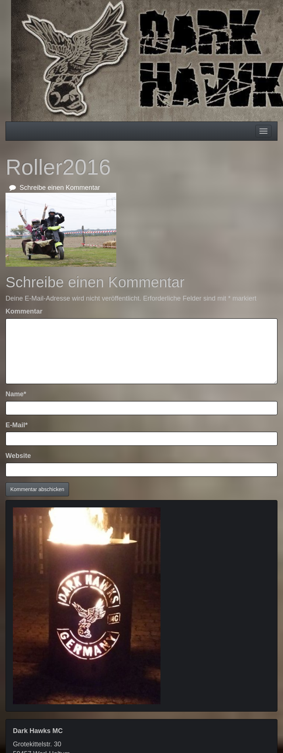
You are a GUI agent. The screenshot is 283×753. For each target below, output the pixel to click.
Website (18, 455)
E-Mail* (17, 425)
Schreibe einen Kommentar (54, 187)
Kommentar (24, 311)
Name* (16, 394)
